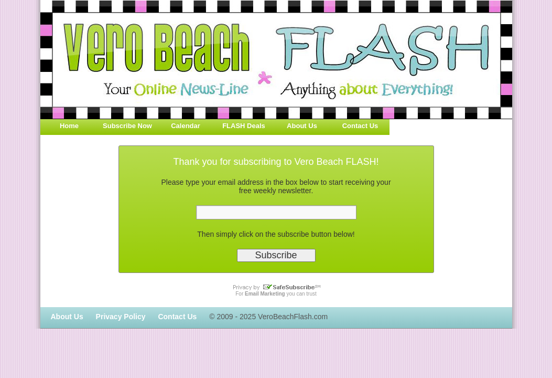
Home (69, 126)
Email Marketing (265, 294)
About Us (302, 126)
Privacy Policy (121, 316)
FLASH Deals (243, 126)
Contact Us (360, 126)
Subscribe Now (127, 126)
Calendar (185, 126)
